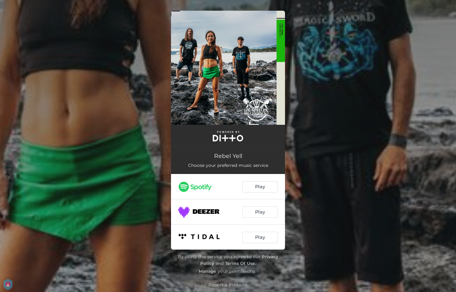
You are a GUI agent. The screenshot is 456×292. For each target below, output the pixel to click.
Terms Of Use (240, 263)
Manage (207, 271)
